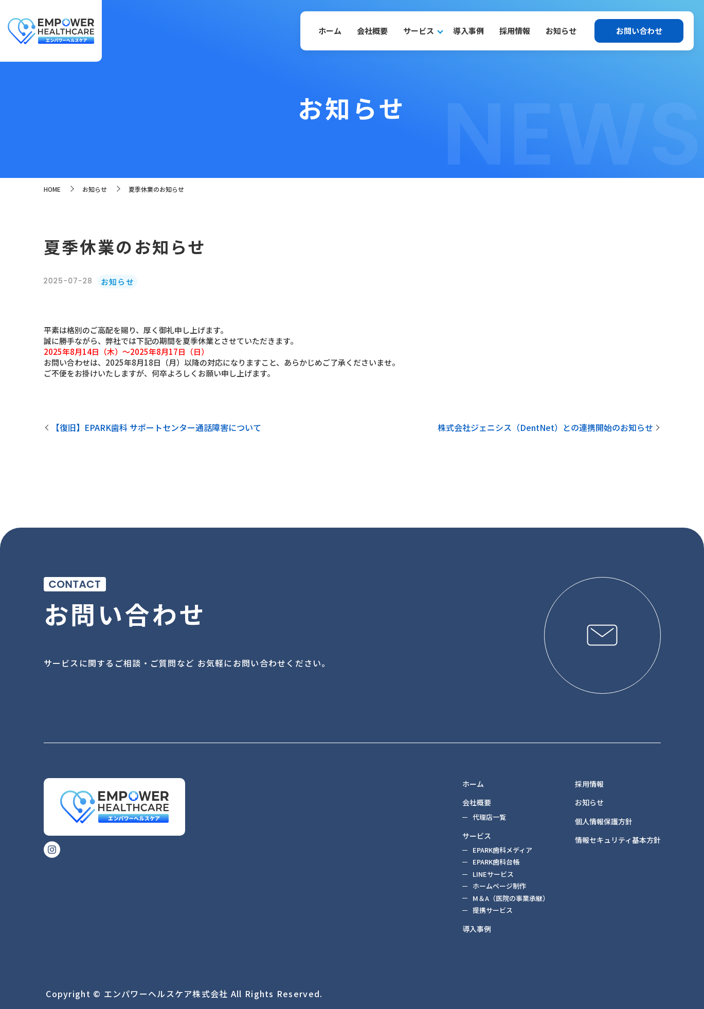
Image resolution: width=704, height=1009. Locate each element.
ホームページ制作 (499, 886)
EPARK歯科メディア (502, 850)
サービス (418, 30)
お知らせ (561, 30)
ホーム (329, 30)
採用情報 (514, 30)
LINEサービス (493, 874)
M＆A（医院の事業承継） (511, 898)
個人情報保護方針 (604, 821)
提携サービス (493, 910)
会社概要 (372, 30)
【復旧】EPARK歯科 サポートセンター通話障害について (156, 427)
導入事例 (468, 30)
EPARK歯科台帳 (496, 862)
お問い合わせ (639, 30)
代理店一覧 (489, 817)
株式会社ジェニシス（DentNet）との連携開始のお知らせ (545, 427)
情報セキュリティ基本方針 (618, 840)
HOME (52, 189)
